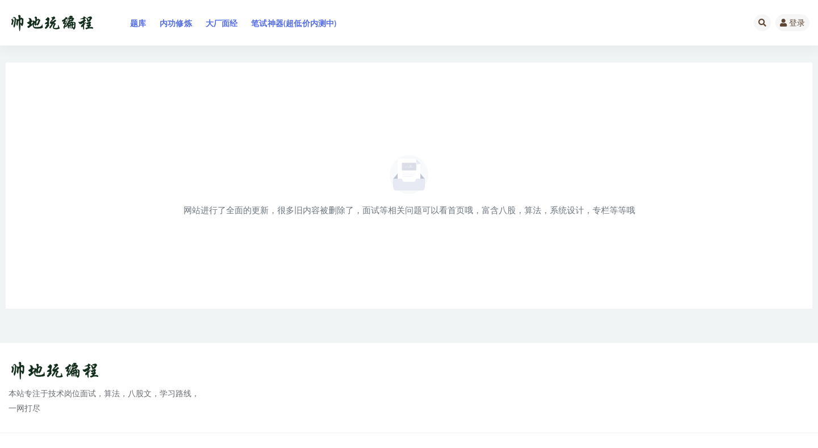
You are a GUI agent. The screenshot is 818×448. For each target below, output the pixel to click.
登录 (792, 22)
